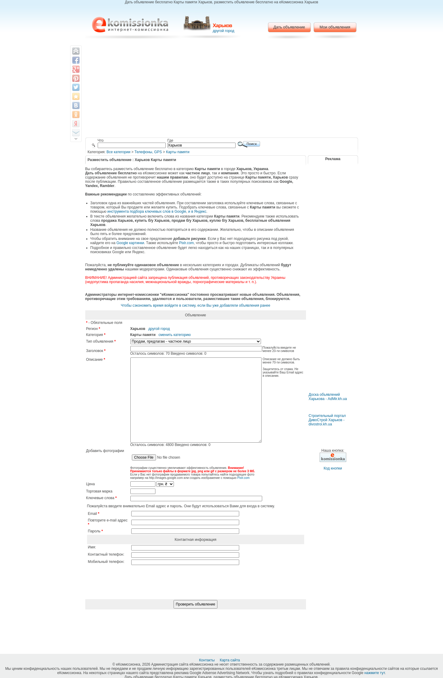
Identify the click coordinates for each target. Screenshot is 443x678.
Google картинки (130, 243)
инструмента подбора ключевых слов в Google (146, 211)
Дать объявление (289, 27)
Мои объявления (335, 27)
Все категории (118, 152)
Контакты (207, 660)
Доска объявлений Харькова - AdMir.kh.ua (328, 396)
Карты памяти (178, 152)
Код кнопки (333, 468)
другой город (223, 31)
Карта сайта (230, 660)
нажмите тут (374, 673)
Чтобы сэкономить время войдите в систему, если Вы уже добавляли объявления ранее (195, 305)
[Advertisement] (221, 89)
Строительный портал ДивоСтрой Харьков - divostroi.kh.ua (327, 420)
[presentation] (196, 604)
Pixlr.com (186, 243)
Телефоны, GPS (148, 152)
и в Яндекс (197, 211)
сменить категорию (174, 335)
